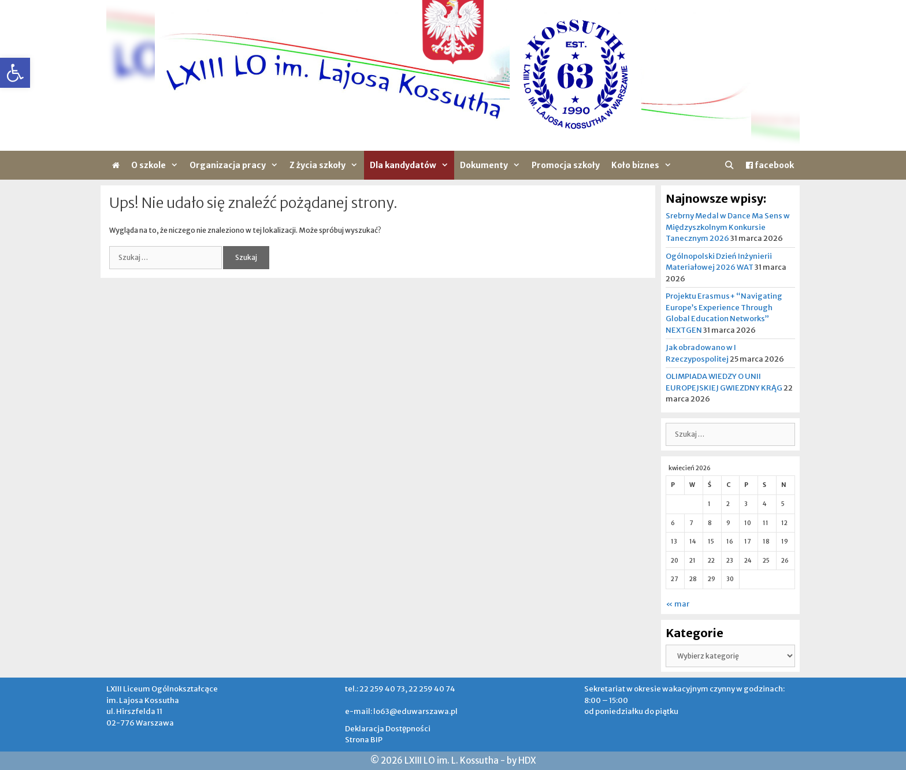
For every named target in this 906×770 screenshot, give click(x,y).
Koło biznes (644, 165)
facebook (770, 165)
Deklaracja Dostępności (387, 729)
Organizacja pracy (237, 165)
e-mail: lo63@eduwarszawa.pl (401, 711)
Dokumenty (493, 165)
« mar (677, 604)
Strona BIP (364, 740)
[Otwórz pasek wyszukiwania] (729, 165)
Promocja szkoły (566, 165)
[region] (453, 75)
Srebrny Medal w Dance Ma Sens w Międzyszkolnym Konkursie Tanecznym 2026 (728, 227)
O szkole (157, 165)
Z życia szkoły (326, 165)
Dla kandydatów (412, 165)
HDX (527, 760)
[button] (15, 73)
